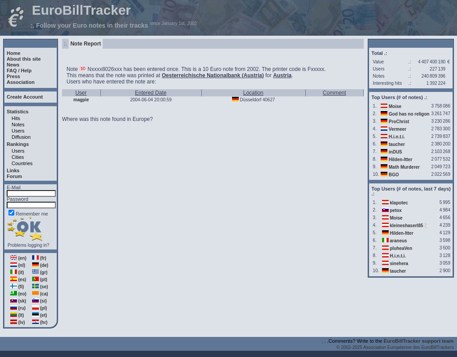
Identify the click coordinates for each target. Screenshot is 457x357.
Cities (18, 157)
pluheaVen (401, 248)
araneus (398, 240)
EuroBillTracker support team (419, 341)
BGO (394, 174)
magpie (81, 99)
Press (13, 76)
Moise (395, 106)
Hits (16, 118)
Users (18, 130)
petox (396, 210)
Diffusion (21, 137)
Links (13, 170)
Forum (14, 176)
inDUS (395, 151)
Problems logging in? (28, 245)
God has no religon (409, 114)
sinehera (399, 263)
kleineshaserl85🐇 (409, 225)
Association (20, 82)
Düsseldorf (251, 99)
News (13, 64)
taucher (397, 144)
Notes (18, 124)
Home (14, 53)
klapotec (399, 202)
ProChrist (399, 121)
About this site (24, 59)
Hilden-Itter (400, 159)
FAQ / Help (19, 70)
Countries (22, 163)
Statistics (18, 111)
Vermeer (397, 129)
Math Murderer (404, 167)
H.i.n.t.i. (397, 136)
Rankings (18, 144)
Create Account (25, 97)
